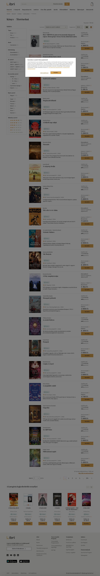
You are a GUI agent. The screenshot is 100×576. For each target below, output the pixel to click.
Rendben (56, 72)
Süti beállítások (44, 72)
